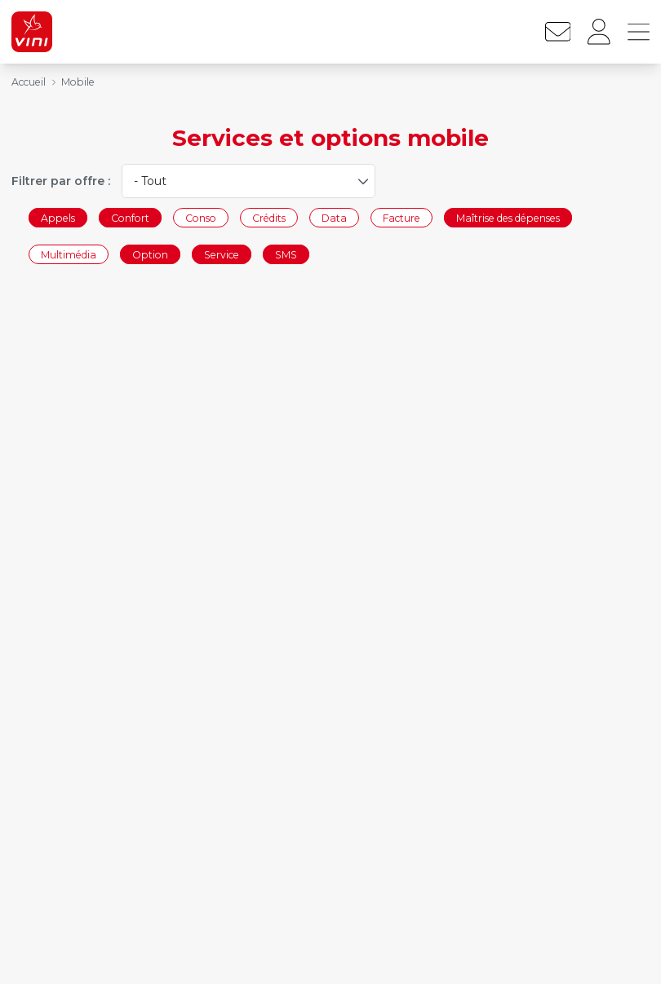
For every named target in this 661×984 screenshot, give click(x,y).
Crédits (269, 217)
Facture (401, 217)
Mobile (78, 82)
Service (221, 255)
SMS (286, 255)
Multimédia (68, 255)
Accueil (28, 82)
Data (334, 217)
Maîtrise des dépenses (508, 217)
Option (150, 255)
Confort (130, 217)
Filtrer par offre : (60, 181)
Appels (58, 217)
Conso (200, 217)
